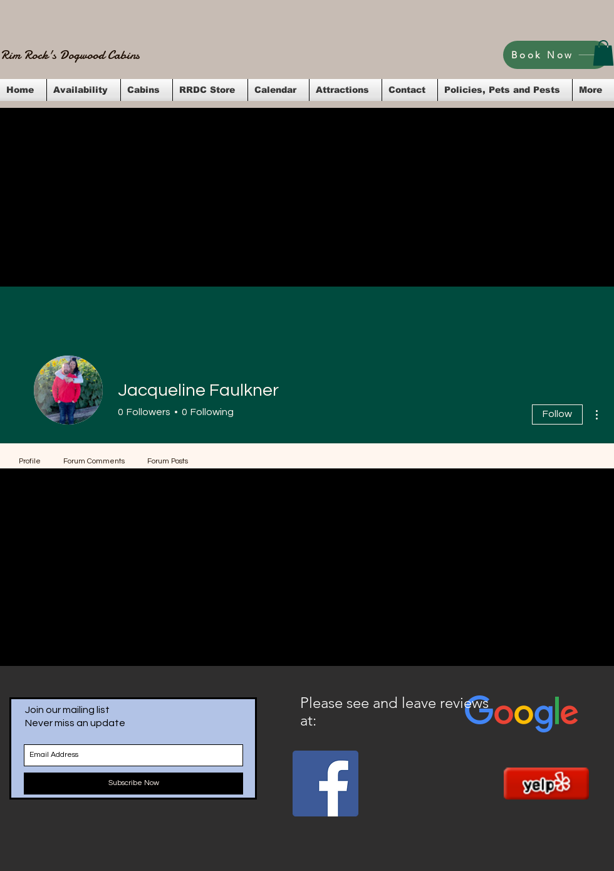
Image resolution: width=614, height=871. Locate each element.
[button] (603, 53)
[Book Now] (556, 55)
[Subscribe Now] (133, 783)
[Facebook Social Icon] (325, 783)
